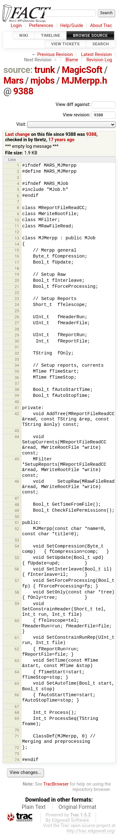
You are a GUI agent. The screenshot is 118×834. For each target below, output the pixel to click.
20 (16, 280)
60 (16, 620)
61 (16, 637)
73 (16, 753)
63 (16, 660)
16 (16, 256)
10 (16, 220)
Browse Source (90, 35)
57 (16, 580)
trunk (44, 69)
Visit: (21, 124)
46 (16, 481)
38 (16, 389)
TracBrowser (56, 784)
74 (16, 759)
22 (16, 292)
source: (18, 69)
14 (16, 244)
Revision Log (99, 60)
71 (16, 736)
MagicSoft (82, 69)
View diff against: (85, 104)
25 (16, 311)
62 (16, 649)
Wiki (23, 35)
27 (16, 322)
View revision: (76, 114)
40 (16, 401)
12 (16, 232)
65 (16, 683)
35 (16, 371)
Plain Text (34, 807)
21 (16, 286)
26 (16, 316)
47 (16, 498)
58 (16, 592)
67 (16, 706)
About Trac (101, 25)
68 (16, 712)
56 (16, 569)
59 (16, 603)
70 (16, 730)
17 (16, 262)
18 (16, 268)
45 (16, 459)
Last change (17, 134)
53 (16, 540)
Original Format (78, 807)
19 (16, 274)
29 (16, 335)
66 (16, 694)
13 (16, 238)
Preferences (41, 25)
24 (16, 304)
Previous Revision (55, 54)
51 (16, 522)
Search (101, 44)
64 (16, 672)
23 (16, 298)
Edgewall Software (70, 820)
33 (16, 359)
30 (16, 341)
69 (16, 718)
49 (16, 510)
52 (16, 528)
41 (16, 407)
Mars (13, 80)
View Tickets (65, 44)
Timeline (50, 35)
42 (16, 413)
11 (16, 226)
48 (16, 504)
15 (16, 250)
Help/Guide (71, 25)
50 (16, 516)
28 (16, 329)
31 (16, 347)
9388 (23, 91)
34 (16, 365)
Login (16, 25)
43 (16, 430)
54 (16, 546)
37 (16, 383)
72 (16, 747)
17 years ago (61, 139)
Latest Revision (96, 54)
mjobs (42, 80)
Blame (71, 60)
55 (16, 557)
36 (16, 377)
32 (16, 353)
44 (16, 436)
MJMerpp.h (84, 80)
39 (16, 395)
